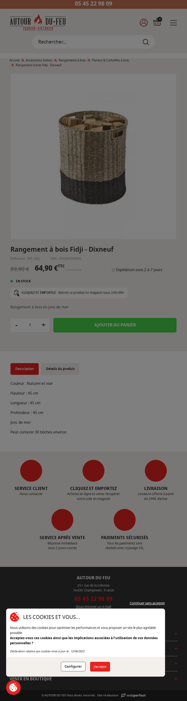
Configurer (73, 666)
